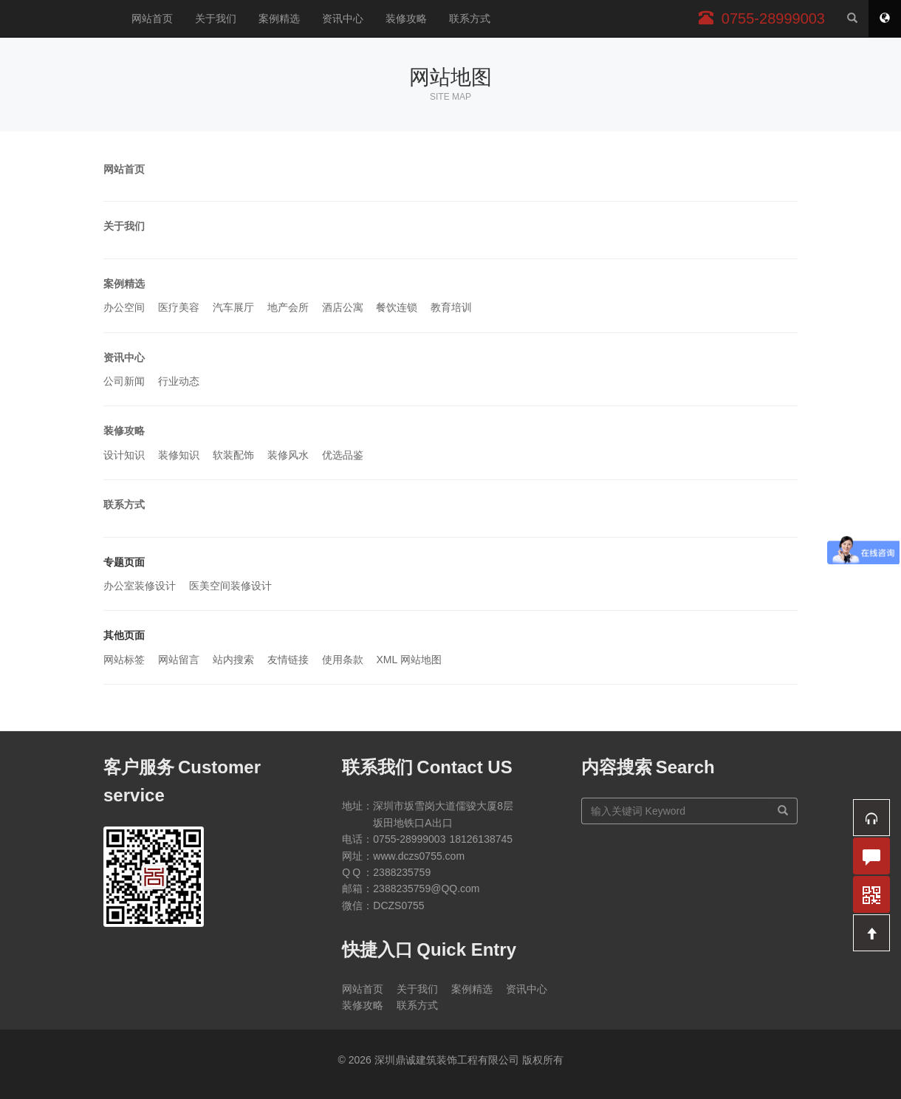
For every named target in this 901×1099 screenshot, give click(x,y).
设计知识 (124, 455)
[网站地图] (885, 18)
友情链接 (288, 659)
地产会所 (288, 307)
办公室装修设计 (139, 586)
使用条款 (342, 659)
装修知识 (178, 455)
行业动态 (178, 381)
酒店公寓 (342, 307)
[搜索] (783, 811)
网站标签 (124, 659)
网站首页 (152, 18)
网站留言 (178, 659)
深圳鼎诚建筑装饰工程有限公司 (60, 18)
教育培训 (451, 307)
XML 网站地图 (408, 659)
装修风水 (288, 455)
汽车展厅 (233, 307)
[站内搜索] (852, 18)
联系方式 (469, 18)
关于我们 (215, 18)
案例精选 (279, 18)
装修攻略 (406, 18)
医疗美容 (178, 307)
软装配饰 (233, 455)
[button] (871, 817)
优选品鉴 (342, 455)
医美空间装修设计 (230, 586)
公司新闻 (124, 381)
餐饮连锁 (396, 307)
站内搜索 (233, 659)
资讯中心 (342, 18)
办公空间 (124, 307)
